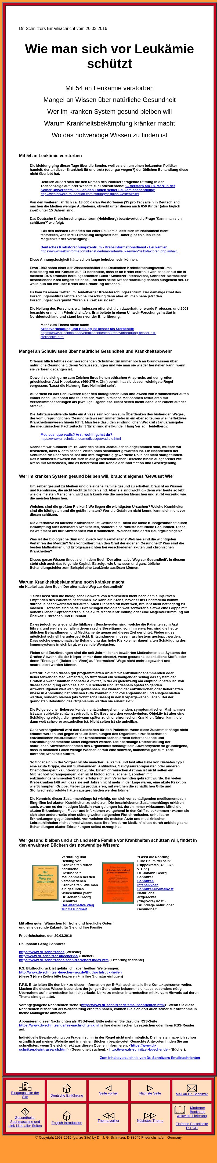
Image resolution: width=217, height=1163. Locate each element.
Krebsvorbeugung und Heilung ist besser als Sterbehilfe (87, 329)
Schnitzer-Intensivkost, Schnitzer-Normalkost (155, 885)
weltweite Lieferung (192, 1116)
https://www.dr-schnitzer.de (41, 952)
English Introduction (67, 1123)
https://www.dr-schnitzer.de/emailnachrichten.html (123, 1005)
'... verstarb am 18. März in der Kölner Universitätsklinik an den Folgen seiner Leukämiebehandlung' (108, 188)
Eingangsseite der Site (25, 1095)
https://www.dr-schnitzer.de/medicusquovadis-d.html (81, 439)
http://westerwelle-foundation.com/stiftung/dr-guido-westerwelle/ (90, 194)
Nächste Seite (150, 1093)
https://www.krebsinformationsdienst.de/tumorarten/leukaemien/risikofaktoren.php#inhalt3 (110, 251)
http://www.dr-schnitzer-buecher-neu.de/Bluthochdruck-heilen (70, 972)
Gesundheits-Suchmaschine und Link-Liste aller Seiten (25, 1122)
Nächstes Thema (150, 1121)
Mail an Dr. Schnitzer (192, 1094)
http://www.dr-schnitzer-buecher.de (138, 1049)
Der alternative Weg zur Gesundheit (78, 907)
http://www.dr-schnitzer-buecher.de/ (48, 956)
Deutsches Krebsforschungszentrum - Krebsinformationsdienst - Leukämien (104, 247)
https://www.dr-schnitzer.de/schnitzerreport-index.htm (63, 960)
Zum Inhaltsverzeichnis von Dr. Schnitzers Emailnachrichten (150, 1058)
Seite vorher (108, 1093)
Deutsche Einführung (66, 1095)
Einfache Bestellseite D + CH (192, 1126)
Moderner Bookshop (197, 1110)
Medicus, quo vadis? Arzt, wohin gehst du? (76, 435)
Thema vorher (109, 1121)
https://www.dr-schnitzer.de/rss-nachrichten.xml (59, 1025)
